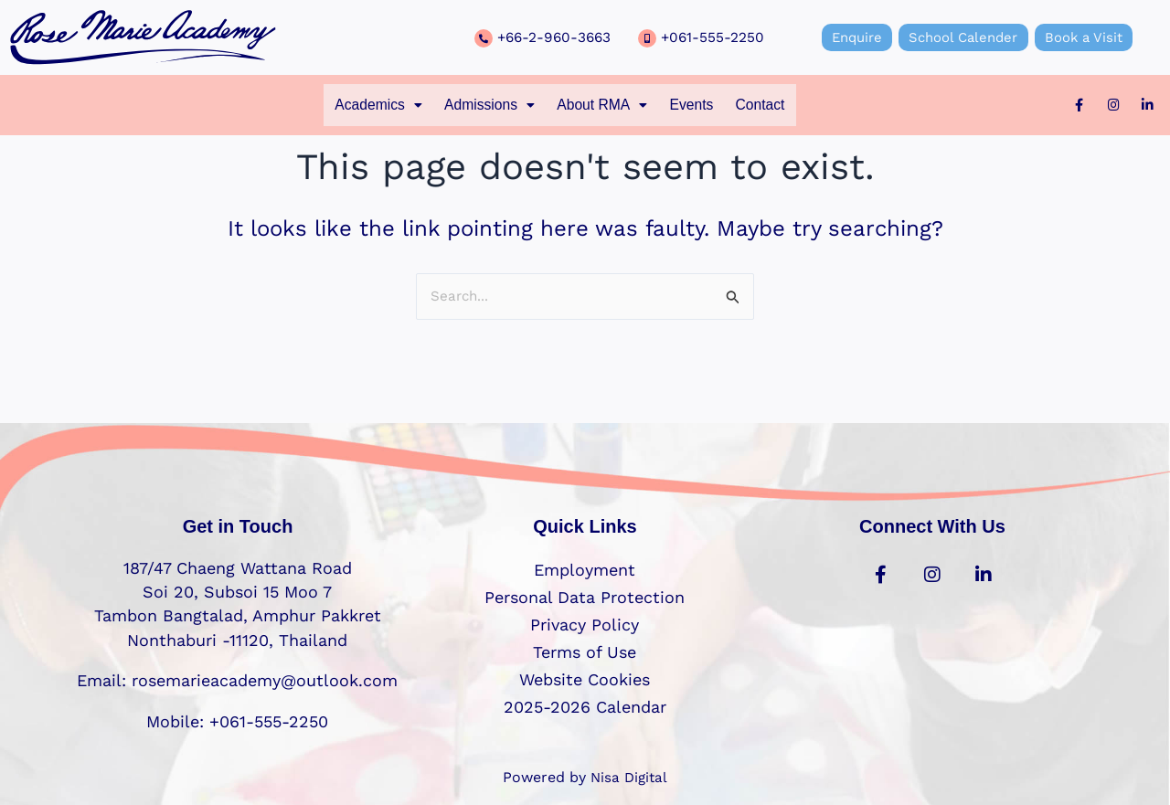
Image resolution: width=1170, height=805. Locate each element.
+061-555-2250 (713, 37)
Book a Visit (1093, 37)
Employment (584, 569)
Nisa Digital (629, 777)
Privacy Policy (584, 624)
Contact (789, 106)
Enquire (847, 37)
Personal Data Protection (584, 597)
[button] (349, 106)
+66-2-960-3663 (556, 37)
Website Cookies (584, 679)
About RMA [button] (605, 106)
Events (709, 106)
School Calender (963, 37)
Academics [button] (350, 106)
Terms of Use (584, 652)
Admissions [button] (476, 106)
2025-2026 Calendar (585, 706)
